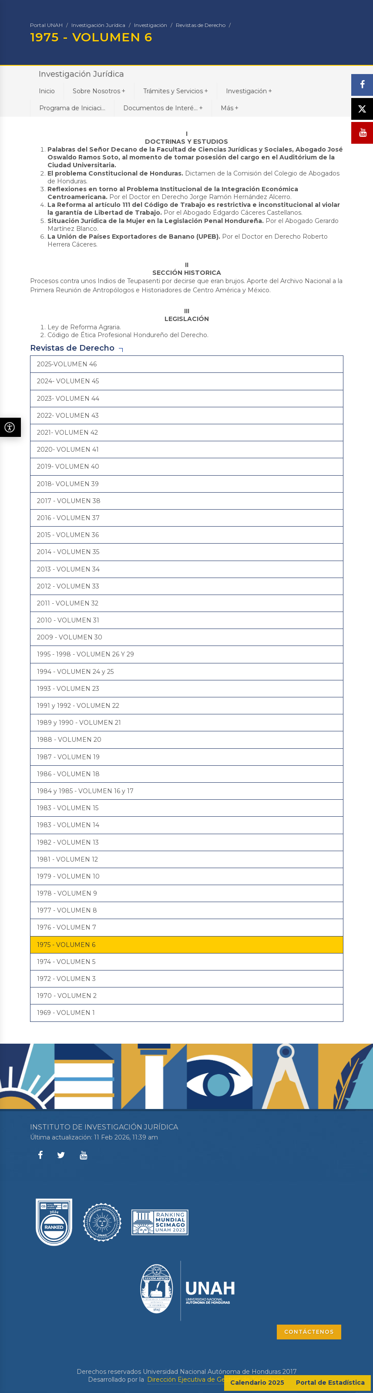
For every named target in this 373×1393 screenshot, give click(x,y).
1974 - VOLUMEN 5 (66, 962)
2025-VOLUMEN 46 (67, 364)
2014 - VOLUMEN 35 (68, 552)
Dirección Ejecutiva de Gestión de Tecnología (215, 1379)
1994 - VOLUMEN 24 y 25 (75, 672)
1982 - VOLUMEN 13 (68, 842)
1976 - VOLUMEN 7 (66, 927)
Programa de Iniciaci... (72, 108)
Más (230, 108)
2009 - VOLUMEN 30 (69, 637)
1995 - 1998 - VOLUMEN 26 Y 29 (85, 654)
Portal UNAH (46, 25)
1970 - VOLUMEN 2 (67, 996)
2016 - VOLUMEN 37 (68, 518)
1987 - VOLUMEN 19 (68, 757)
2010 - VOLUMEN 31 (68, 620)
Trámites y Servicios (175, 91)
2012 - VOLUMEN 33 (68, 586)
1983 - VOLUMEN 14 (68, 825)
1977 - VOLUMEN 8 (67, 910)
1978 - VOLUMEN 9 (67, 893)
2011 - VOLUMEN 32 (67, 603)
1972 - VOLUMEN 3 (66, 979)
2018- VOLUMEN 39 (68, 484)
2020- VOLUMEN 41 (68, 449)
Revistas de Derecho (200, 25)
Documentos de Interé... (163, 108)
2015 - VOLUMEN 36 (68, 535)
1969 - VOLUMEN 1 (66, 1013)
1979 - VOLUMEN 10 (68, 876)
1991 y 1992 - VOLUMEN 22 (78, 706)
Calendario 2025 (257, 1382)
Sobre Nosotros (99, 91)
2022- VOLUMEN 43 (68, 415)
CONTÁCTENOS (309, 1332)
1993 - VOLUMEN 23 (68, 689)
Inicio (47, 91)
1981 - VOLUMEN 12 (67, 859)
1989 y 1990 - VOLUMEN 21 (79, 723)
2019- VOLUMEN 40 (68, 466)
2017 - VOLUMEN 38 (69, 501)
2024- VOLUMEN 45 (68, 381)
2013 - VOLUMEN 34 (68, 569)
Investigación (150, 25)
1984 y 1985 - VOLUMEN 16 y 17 (85, 791)
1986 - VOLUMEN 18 (68, 774)
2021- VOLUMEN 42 (67, 432)
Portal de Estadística (330, 1382)
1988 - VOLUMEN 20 (69, 740)
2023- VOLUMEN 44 (68, 398)
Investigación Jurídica (98, 25)
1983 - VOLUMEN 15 (67, 808)
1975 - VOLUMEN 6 (66, 945)
